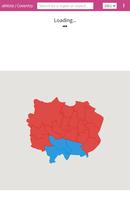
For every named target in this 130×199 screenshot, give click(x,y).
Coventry (25, 5)
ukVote (8, 5)
